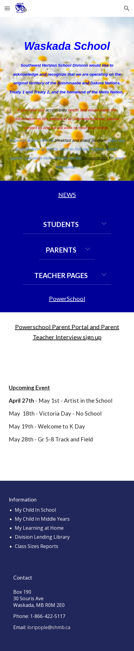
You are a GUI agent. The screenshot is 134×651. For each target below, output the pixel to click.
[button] (7, 8)
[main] (66, 99)
